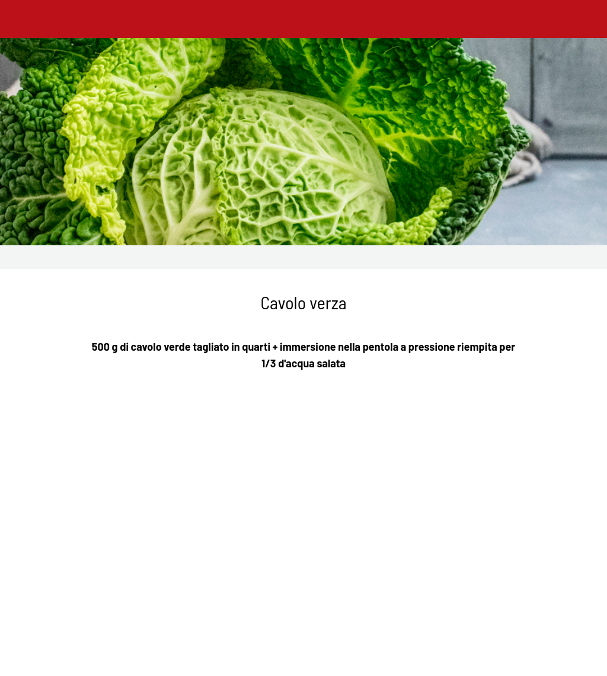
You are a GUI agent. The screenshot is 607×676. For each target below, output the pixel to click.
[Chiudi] (19, 19)
